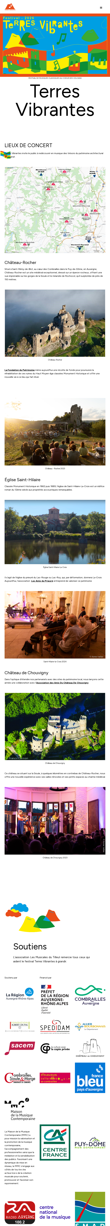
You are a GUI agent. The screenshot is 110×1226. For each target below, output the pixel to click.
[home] (10, 6)
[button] (101, 7)
